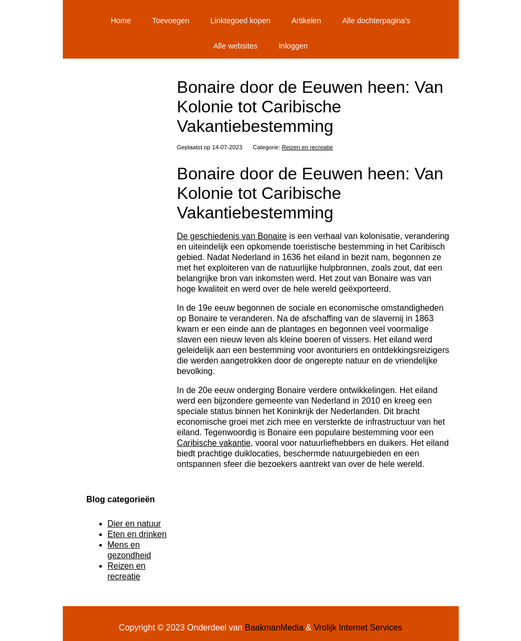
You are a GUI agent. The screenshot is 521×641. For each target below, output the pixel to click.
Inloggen (293, 46)
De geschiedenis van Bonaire (232, 236)
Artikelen (306, 20)
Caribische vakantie (214, 442)
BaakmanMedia (274, 627)
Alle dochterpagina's (376, 20)
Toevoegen (170, 20)
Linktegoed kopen (241, 20)
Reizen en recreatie (307, 147)
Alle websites (235, 46)
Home (121, 20)
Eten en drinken (137, 534)
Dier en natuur (134, 523)
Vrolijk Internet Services (358, 627)
